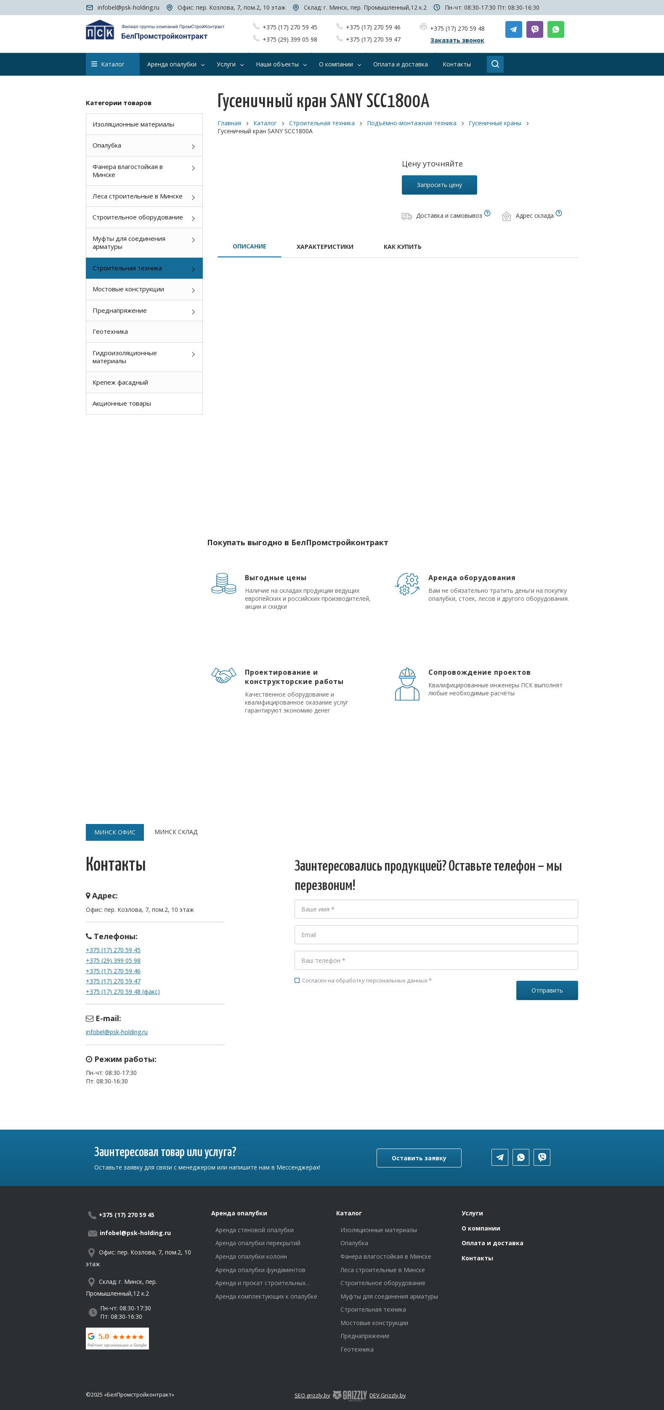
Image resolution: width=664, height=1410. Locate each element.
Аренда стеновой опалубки (254, 1230)
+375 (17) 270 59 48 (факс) (123, 991)
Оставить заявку (419, 1158)
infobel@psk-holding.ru (128, 7)
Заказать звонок (457, 40)
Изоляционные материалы (133, 124)
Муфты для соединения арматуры (129, 242)
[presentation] (358, 1022)
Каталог (108, 64)
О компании (481, 1228)
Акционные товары (122, 403)
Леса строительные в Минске (138, 196)
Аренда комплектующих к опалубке (266, 1296)
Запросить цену (439, 185)
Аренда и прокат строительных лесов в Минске (260, 1283)
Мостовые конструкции (128, 289)
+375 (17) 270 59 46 (373, 27)
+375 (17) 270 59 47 (373, 39)
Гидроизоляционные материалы (125, 357)
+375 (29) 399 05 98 (290, 39)
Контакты (477, 1258)
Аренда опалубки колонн (251, 1256)
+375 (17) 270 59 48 (457, 28)
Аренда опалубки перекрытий (257, 1243)
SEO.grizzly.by (312, 1395)
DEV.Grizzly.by (387, 1395)
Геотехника (110, 331)
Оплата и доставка (492, 1243)
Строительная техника (127, 268)
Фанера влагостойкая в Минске (128, 170)
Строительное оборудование (138, 217)
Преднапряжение (120, 310)
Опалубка (107, 145)
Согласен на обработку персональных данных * (363, 980)
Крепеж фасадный (120, 382)
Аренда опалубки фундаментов (260, 1270)
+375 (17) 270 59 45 (290, 27)
